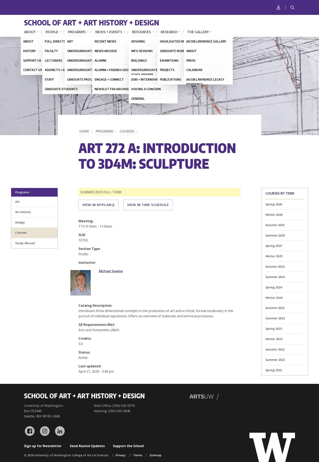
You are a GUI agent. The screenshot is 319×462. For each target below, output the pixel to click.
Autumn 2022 (274, 349)
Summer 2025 (275, 235)
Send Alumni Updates (87, 446)
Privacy (121, 455)
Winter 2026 (273, 215)
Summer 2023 (275, 318)
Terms (137, 455)
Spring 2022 (273, 370)
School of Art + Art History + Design (91, 22)
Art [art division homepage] (17, 202)
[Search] (292, 7)
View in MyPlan (98, 205)
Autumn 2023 (274, 308)
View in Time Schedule (148, 205)
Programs (77, 32)
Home (84, 131)
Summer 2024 (275, 277)
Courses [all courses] (20, 232)
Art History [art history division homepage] (23, 212)
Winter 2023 (273, 339)
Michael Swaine (111, 271)
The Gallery (198, 32)
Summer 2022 (275, 360)
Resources (141, 32)
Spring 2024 (273, 287)
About (30, 32)
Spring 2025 (273, 246)
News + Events (108, 32)
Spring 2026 (273, 204)
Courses (127, 131)
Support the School (128, 446)
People (52, 32)
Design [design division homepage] (20, 222)
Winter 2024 (273, 298)
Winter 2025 (273, 256)
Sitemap (156, 455)
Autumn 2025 (274, 225)
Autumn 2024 (274, 266)
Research (169, 32)
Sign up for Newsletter (43, 446)
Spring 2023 (273, 329)
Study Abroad (25, 243)
